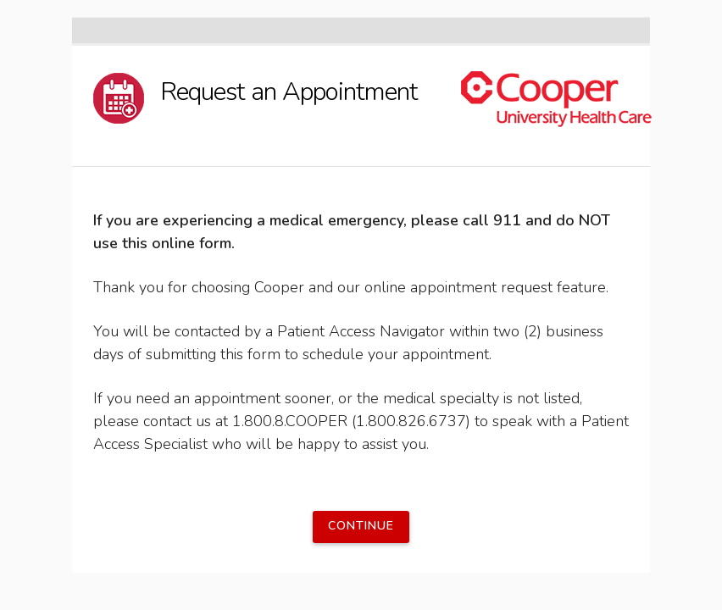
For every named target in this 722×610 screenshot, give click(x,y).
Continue (361, 526)
